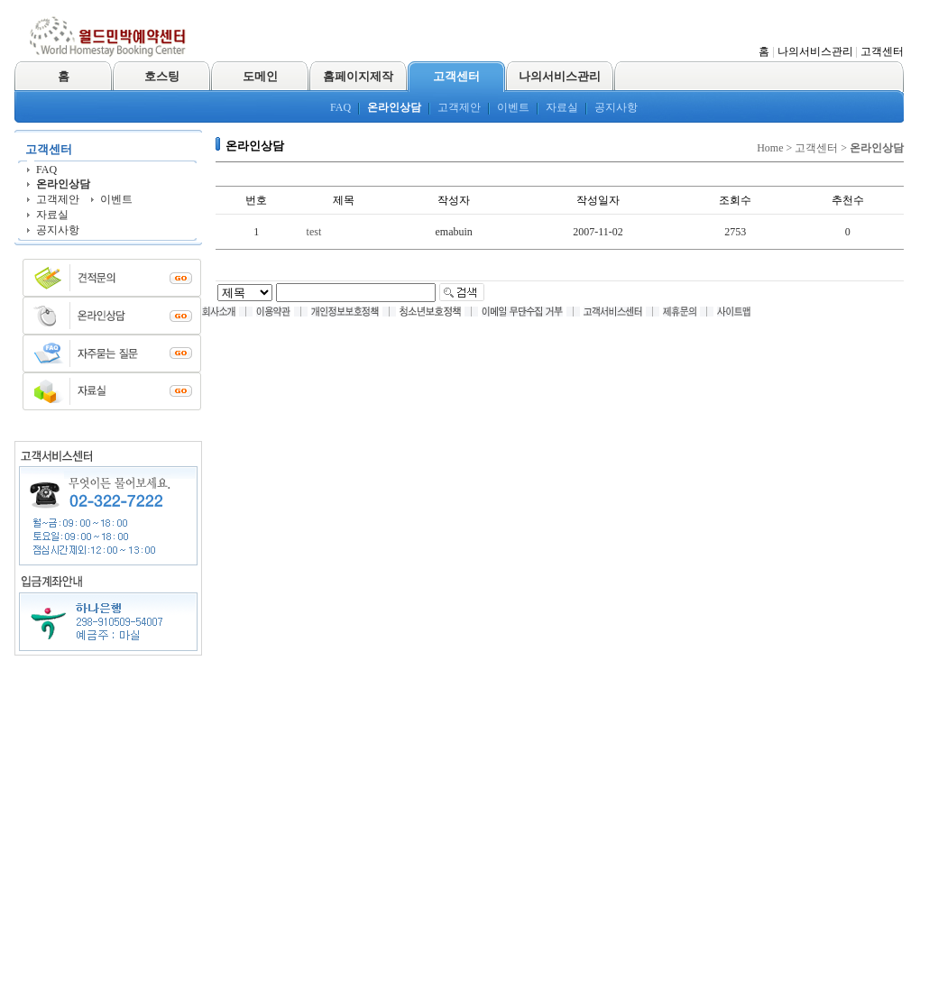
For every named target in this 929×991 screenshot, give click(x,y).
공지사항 (616, 107)
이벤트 (513, 107)
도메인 (260, 76)
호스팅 (161, 76)
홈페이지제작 (358, 76)
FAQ (340, 107)
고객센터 (882, 51)
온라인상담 (394, 107)
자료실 (562, 107)
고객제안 (459, 107)
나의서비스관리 (815, 51)
